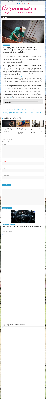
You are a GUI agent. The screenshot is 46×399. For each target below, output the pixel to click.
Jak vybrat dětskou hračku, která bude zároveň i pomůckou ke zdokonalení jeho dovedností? (22, 131)
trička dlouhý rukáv (32, 53)
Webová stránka (5, 175)
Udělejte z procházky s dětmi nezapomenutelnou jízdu (21, 235)
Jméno (4, 161)
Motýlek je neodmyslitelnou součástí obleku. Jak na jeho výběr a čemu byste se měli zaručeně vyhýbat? (22, 113)
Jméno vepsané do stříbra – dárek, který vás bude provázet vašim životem (25, 260)
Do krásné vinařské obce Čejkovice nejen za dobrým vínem (18, 109)
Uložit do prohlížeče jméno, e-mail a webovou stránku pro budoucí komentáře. (21, 182)
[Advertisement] (23, 197)
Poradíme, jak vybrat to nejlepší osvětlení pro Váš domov (21, 266)
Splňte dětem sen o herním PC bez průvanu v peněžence (21, 241)
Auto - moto (5, 224)
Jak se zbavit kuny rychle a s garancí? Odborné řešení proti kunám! (23, 248)
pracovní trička (25, 53)
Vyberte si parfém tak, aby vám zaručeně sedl (8, 129)
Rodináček (8, 324)
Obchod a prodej (6, 45)
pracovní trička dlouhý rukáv (20, 77)
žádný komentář (18, 53)
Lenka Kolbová (11, 53)
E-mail (4, 168)
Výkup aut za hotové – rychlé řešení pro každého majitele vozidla (23, 226)
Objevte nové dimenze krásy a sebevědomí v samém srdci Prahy (23, 273)
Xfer (36, 53)
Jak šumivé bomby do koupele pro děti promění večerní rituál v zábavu (24, 254)
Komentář (4, 144)
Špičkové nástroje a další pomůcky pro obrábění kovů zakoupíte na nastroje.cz (37, 130)
